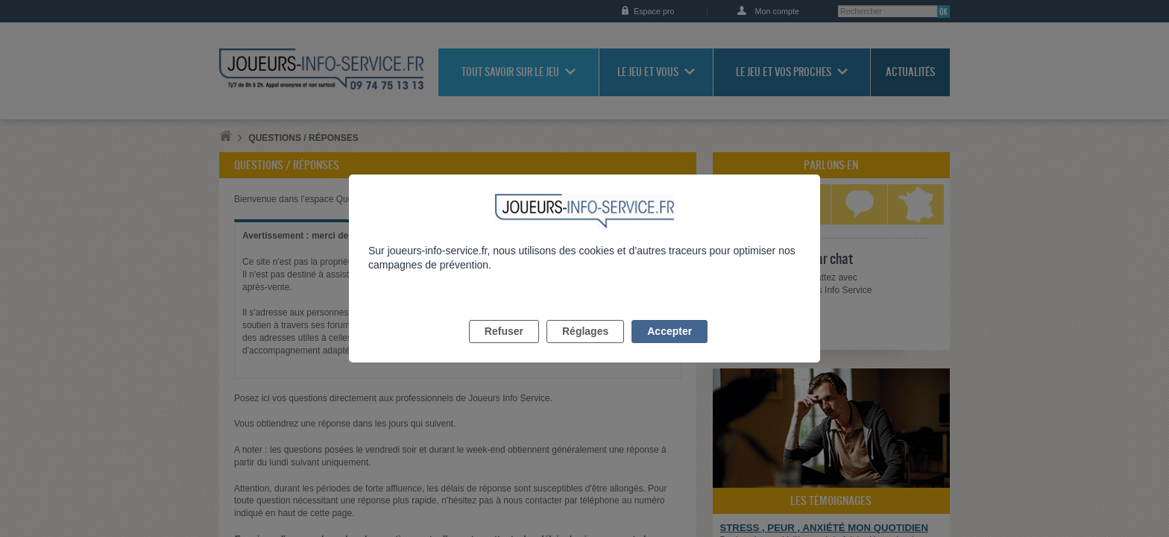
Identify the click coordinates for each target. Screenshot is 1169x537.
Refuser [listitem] (504, 348)
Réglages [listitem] (585, 348)
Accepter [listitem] (669, 348)
